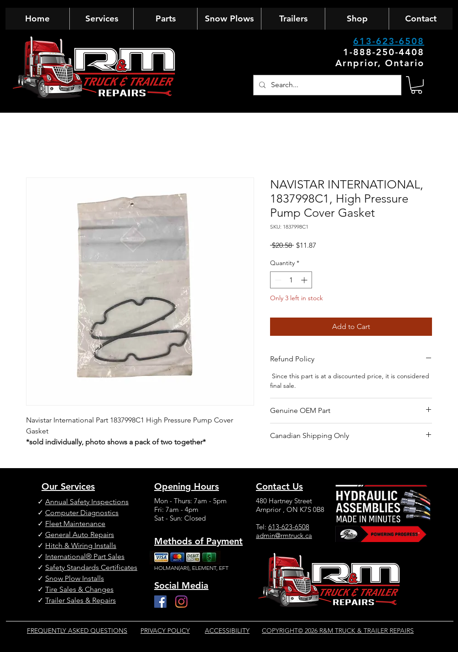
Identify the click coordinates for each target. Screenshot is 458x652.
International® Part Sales (85, 556)
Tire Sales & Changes (79, 589)
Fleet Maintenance (75, 523)
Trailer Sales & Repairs (80, 600)
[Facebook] (160, 601)
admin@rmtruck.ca (284, 535)
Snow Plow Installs (74, 578)
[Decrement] (277, 280)
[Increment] (305, 280)
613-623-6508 (388, 41)
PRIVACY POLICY (165, 630)
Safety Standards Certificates (91, 567)
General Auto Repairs (79, 534)
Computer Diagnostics (82, 512)
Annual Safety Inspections (87, 501)
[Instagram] (181, 601)
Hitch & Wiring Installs (80, 545)
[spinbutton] (291, 280)
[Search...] (326, 85)
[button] (416, 85)
